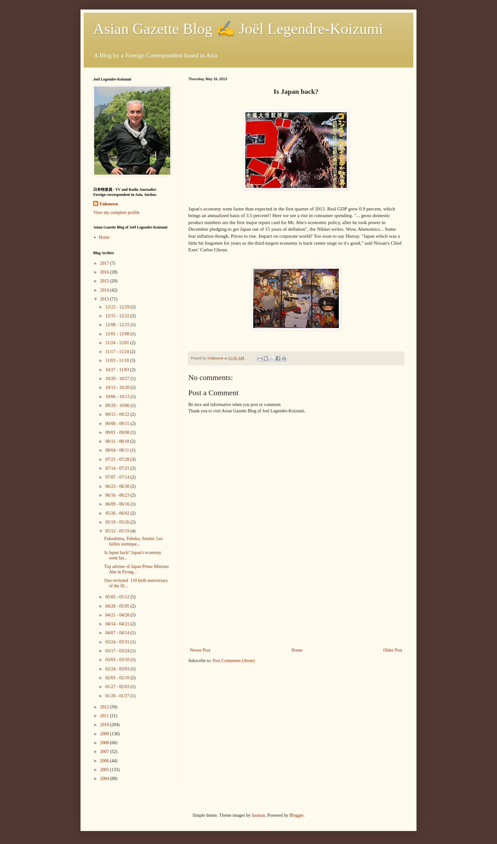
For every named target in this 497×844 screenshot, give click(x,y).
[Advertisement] (296, 598)
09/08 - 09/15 (117, 423)
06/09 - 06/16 (117, 504)
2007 (105, 751)
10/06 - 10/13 (117, 396)
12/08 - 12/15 (117, 324)
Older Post (393, 650)
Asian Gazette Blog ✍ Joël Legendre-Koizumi (238, 28)
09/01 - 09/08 (117, 432)
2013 (105, 299)
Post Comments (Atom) (234, 660)
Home (297, 650)
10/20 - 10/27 (117, 378)
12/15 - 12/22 (117, 315)
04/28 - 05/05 (117, 606)
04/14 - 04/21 (117, 624)
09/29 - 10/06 (117, 405)
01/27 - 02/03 (117, 686)
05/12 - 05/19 (117, 531)
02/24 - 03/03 (117, 669)
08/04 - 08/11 (117, 450)
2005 (105, 769)
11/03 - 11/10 (117, 360)
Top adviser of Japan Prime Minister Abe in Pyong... (136, 569)
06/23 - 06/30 (117, 486)
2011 (105, 715)
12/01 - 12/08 (117, 334)
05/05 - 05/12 (117, 597)
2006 (105, 760)
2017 (105, 263)
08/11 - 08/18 (117, 441)
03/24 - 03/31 (117, 642)
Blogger (296, 815)
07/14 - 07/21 (117, 468)
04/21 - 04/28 (117, 615)
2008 (105, 742)
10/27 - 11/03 (117, 369)
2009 (105, 733)
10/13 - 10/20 (117, 387)
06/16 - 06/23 (117, 495)
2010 (105, 724)
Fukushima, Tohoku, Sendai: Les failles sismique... (133, 541)
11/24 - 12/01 (117, 342)
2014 (105, 290)
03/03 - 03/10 (117, 659)
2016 (105, 272)
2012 (105, 707)
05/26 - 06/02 (117, 513)
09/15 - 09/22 (117, 414)
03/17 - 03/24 (117, 650)
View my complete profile (116, 212)
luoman (258, 815)
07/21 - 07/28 (117, 459)
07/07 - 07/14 (117, 477)
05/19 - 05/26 (117, 522)
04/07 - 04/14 (117, 632)
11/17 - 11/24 (117, 351)
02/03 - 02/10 (117, 677)
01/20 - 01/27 (117, 695)
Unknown (109, 204)
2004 (105, 778)
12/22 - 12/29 (117, 307)
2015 (105, 281)
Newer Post (200, 650)
